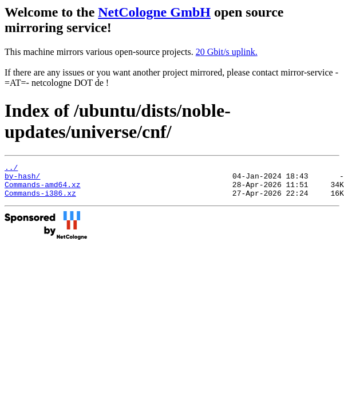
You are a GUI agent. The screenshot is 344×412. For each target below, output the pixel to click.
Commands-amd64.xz (43, 189)
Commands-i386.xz (40, 200)
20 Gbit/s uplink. (227, 52)
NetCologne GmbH (154, 12)
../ (11, 169)
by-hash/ (22, 179)
